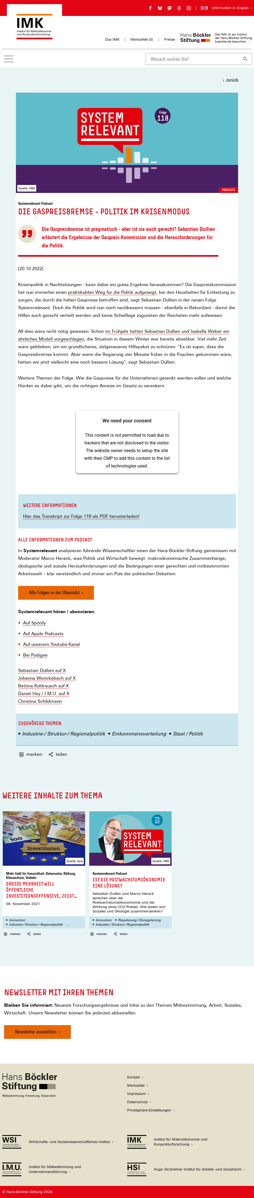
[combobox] (192, 59)
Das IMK (112, 39)
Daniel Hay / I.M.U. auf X (43, 693)
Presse (169, 39)
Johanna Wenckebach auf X (47, 678)
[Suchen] (245, 59)
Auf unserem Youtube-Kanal (51, 644)
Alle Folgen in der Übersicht (54, 592)
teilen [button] (58, 754)
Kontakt (133, 1077)
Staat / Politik (188, 734)
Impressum (136, 1094)
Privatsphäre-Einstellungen (149, 1110)
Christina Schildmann (40, 701)
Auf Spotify (34, 623)
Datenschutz (137, 1102)
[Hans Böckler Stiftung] (29, 1096)
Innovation (17, 920)
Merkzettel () (141, 39)
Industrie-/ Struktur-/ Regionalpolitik (63, 734)
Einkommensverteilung (139, 734)
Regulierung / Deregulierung (139, 920)
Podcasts (228, 190)
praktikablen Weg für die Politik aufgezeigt (112, 292)
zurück (232, 80)
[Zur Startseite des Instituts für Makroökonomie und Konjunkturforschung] (34, 36)
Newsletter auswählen (36, 1031)
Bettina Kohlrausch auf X (43, 686)
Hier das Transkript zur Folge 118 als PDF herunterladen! (81, 516)
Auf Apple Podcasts (43, 634)
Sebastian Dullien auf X (42, 670)
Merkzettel (135, 1085)
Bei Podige (34, 655)
